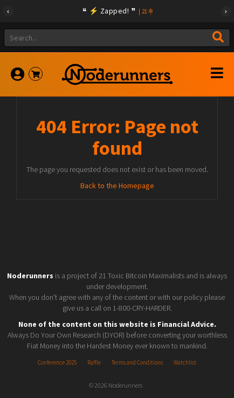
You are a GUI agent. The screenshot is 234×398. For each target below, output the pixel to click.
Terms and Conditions (137, 362)
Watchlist (185, 362)
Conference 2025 (57, 362)
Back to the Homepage (117, 185)
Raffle (94, 362)
